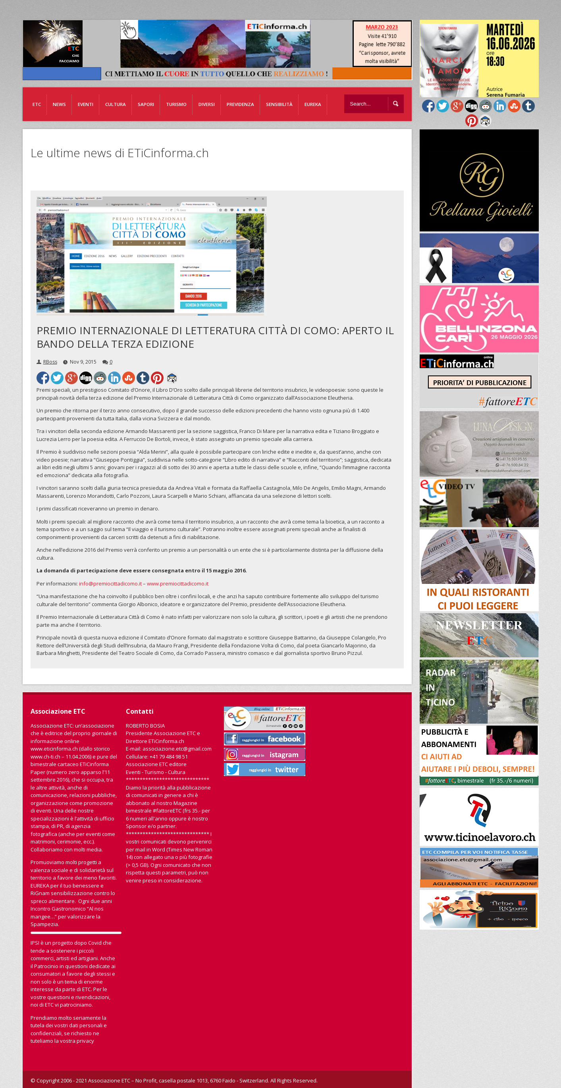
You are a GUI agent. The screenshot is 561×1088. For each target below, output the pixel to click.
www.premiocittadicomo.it (177, 583)
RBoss (50, 361)
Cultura (115, 104)
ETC (37, 104)
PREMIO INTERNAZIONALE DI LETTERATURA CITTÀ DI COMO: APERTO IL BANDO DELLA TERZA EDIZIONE (215, 337)
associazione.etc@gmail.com (177, 748)
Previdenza (240, 104)
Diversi (207, 104)
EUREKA (313, 104)
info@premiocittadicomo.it (110, 583)
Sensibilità (279, 104)
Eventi (85, 104)
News (59, 104)
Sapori (146, 104)
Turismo (176, 104)
